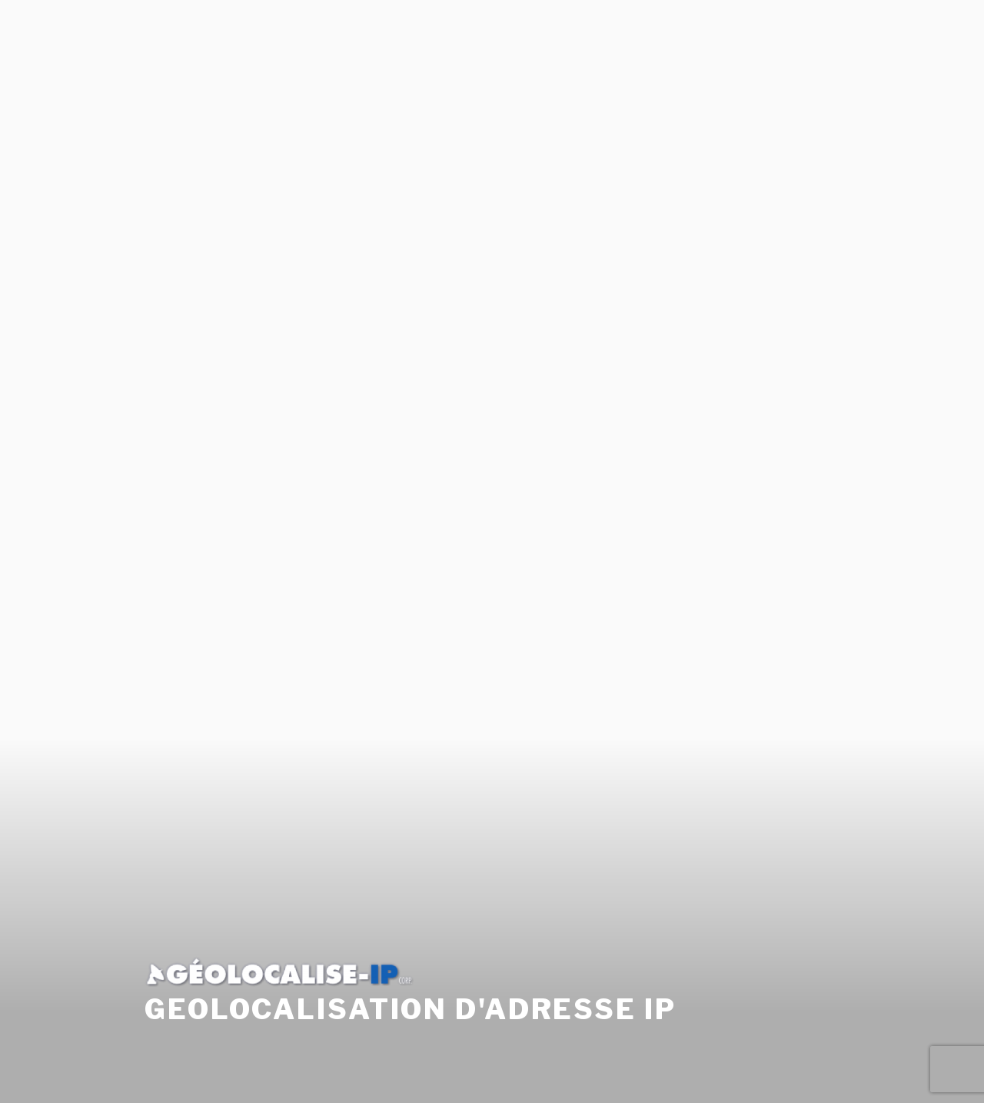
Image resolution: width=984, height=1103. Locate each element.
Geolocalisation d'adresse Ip (410, 994)
